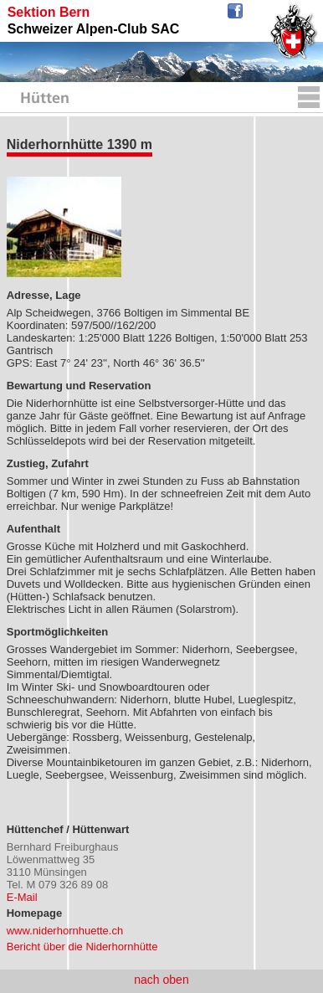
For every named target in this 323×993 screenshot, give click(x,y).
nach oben (161, 979)
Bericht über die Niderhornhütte (82, 946)
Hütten (44, 99)
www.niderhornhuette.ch (65, 930)
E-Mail (22, 897)
